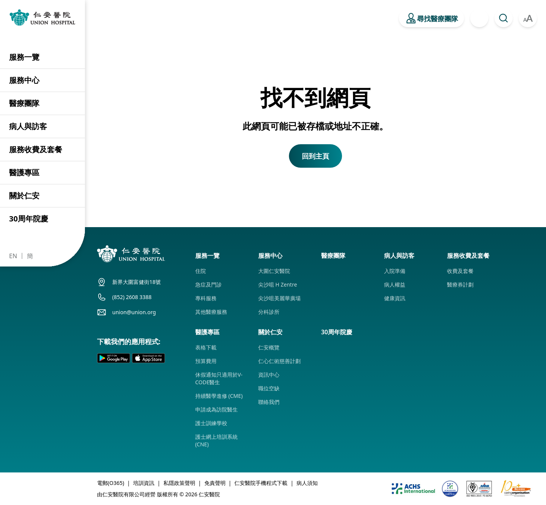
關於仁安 (24, 195)
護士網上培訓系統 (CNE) (216, 440)
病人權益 (394, 284)
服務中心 (24, 80)
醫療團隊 (24, 103)
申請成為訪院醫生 (216, 409)
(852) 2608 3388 (132, 297)
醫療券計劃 (460, 284)
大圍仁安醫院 (274, 270)
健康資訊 (394, 298)
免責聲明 (215, 482)
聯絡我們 (268, 401)
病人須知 (307, 482)
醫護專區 (24, 172)
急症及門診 (208, 284)
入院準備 (394, 270)
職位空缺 (268, 388)
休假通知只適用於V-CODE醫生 (219, 378)
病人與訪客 (28, 126)
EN (13, 256)
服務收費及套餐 (35, 149)
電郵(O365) (110, 482)
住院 (200, 270)
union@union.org (134, 312)
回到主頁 (315, 156)
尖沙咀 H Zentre (277, 284)
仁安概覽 (268, 347)
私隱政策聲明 (179, 482)
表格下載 (206, 347)
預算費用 (206, 361)
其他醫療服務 (211, 311)
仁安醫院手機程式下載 (260, 482)
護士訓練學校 (211, 423)
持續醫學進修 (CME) (219, 395)
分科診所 (268, 311)
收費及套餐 (460, 270)
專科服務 (206, 298)
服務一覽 (24, 57)
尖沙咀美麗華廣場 (279, 298)
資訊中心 (268, 374)
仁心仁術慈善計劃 (279, 361)
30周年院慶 (28, 219)
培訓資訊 (143, 482)
